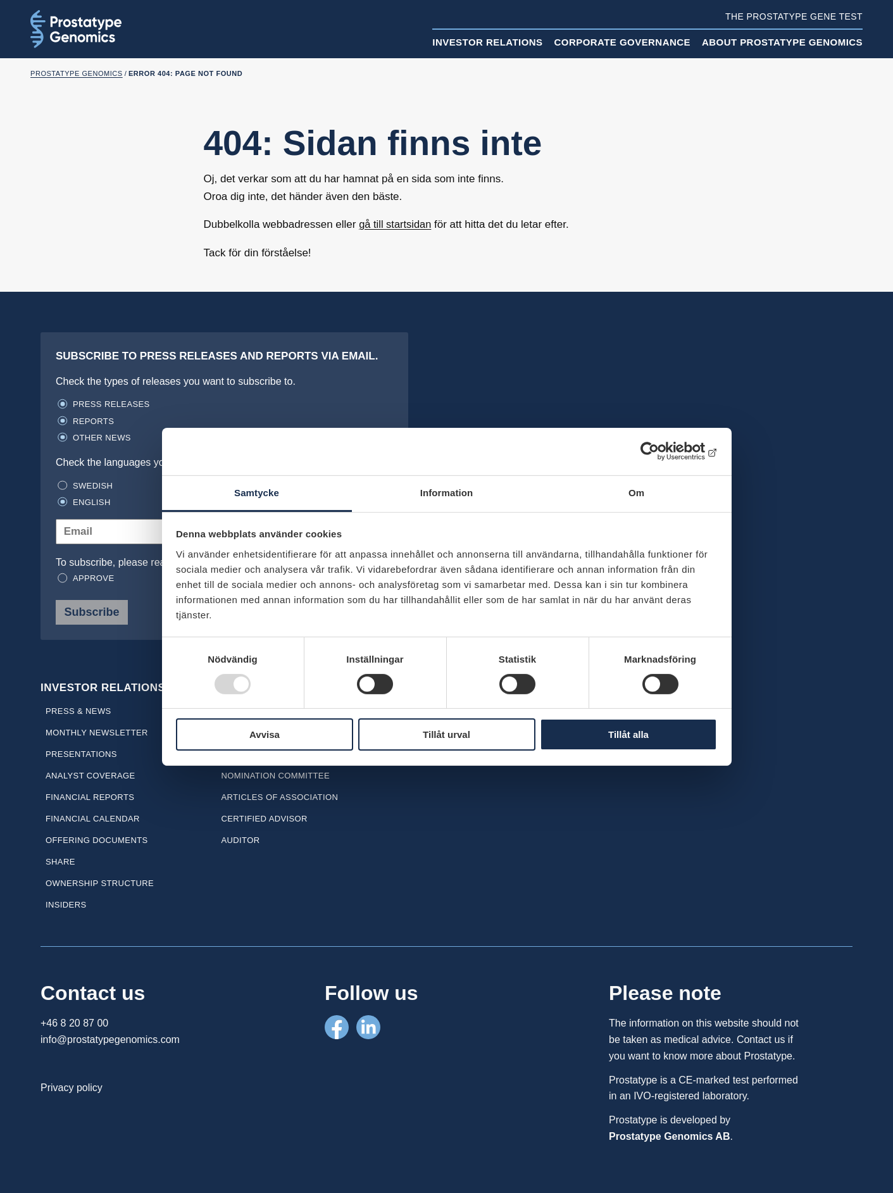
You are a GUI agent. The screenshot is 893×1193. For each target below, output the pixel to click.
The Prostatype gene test (794, 16)
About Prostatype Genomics (782, 42)
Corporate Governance (622, 42)
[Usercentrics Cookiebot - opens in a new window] (661, 451)
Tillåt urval (446, 734)
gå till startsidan (396, 224)
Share (60, 861)
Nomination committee (275, 775)
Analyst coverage (90, 775)
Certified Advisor (264, 818)
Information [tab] (446, 492)
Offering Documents (97, 840)
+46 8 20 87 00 (74, 1023)
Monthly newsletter (97, 732)
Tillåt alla (628, 734)
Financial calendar (93, 818)
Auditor (240, 840)
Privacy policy (72, 1087)
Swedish (93, 485)
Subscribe (92, 612)
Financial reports (90, 797)
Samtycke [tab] (256, 492)
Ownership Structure (100, 883)
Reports (93, 421)
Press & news (78, 711)
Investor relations (487, 42)
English (92, 502)
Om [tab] (636, 492)
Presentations (81, 754)
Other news (102, 437)
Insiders (66, 904)
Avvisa (264, 734)
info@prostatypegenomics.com (110, 1039)
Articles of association (279, 797)
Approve (94, 578)
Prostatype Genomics (76, 73)
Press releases (111, 404)
